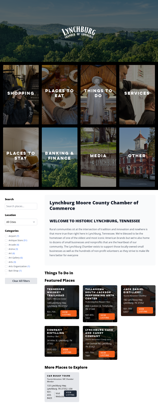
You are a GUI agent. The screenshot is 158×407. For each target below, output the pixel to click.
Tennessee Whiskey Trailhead (56, 292)
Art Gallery (16, 257)
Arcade (14, 244)
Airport (14, 236)
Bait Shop (15, 270)
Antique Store (18, 240)
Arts (12, 262)
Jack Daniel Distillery (133, 291)
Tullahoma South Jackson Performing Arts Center (99, 294)
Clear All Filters (21, 281)
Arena (13, 249)
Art (12, 253)
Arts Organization (19, 266)
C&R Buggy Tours (58, 376)
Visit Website (60, 395)
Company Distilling (55, 331)
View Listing (66, 313)
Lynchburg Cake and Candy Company (99, 333)
